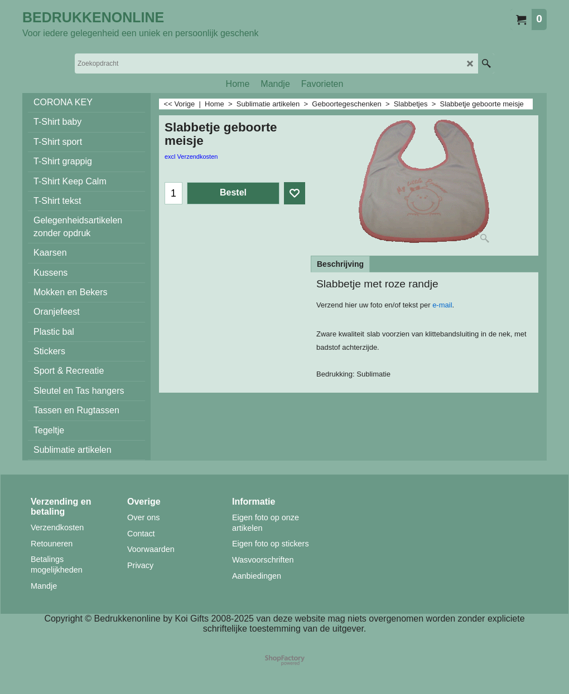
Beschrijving (340, 264)
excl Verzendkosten (191, 156)
